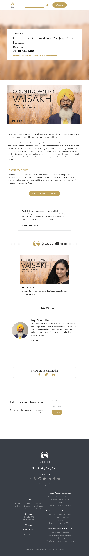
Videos (17, 506)
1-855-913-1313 (28, 517)
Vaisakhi (16, 55)
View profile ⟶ (36, 341)
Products (38, 503)
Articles (17, 503)
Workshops (38, 506)
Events (27, 503)
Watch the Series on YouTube (44, 193)
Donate (59, 5)
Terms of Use (34, 535)
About (38, 509)
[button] (77, 5)
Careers (28, 525)
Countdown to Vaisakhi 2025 (45, 55)
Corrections (28, 530)
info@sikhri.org (28, 520)
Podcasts (17, 509)
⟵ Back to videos (20, 34)
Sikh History (27, 55)
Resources (27, 506)
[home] (12, 5)
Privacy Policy (23, 535)
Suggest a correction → (31, 225)
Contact (28, 514)
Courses (27, 509)
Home (28, 499)
